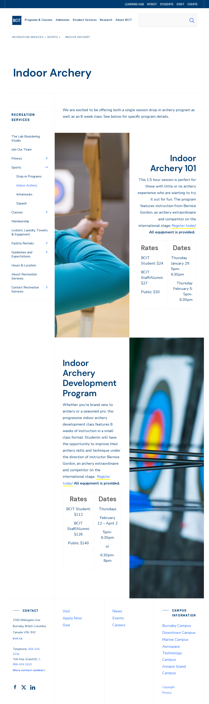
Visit (66, 611)
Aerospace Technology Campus (172, 653)
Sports (16, 167)
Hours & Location (23, 265)
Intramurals (24, 194)
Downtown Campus (179, 632)
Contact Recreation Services (25, 289)
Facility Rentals (22, 243)
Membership (20, 221)
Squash (21, 203)
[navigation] (19, 20)
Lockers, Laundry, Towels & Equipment (29, 232)
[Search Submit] (192, 20)
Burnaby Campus (176, 625)
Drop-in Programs (29, 176)
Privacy (166, 692)
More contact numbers (29, 670)
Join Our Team (21, 149)
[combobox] (168, 20)
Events (118, 617)
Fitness (16, 158)
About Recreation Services (24, 276)
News (117, 611)
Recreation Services (23, 117)
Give (66, 624)
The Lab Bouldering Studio (25, 138)
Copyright (168, 687)
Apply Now (72, 617)
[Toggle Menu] (46, 158)
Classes (17, 212)
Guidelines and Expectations (21, 254)
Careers (118, 624)
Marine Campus (175, 639)
